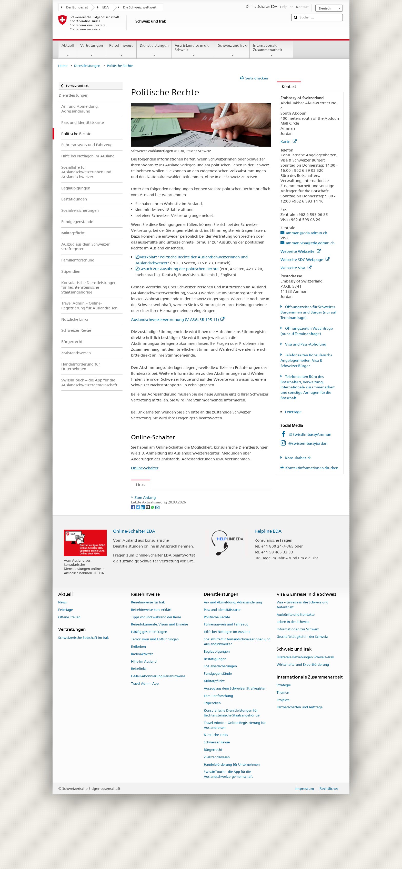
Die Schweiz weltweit (139, 7)
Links (138, 484)
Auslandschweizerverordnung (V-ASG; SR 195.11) (177, 319)
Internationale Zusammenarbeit (271, 50)
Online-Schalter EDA (134, 583)
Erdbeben (138, 698)
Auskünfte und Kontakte (296, 666)
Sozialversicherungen (220, 718)
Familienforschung (218, 748)
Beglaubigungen (217, 703)
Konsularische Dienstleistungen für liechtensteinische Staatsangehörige (231, 765)
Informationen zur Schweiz (298, 681)
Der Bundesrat (77, 7)
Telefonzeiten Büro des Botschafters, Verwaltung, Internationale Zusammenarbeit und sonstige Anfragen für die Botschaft (307, 387)
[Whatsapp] (152, 559)
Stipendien (212, 755)
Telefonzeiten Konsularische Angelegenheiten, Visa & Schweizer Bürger (306, 360)
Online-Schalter (144, 468)
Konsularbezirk (297, 458)
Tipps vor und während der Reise (156, 669)
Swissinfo (146, 514)
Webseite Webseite (300, 251)
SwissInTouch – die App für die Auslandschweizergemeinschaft (228, 826)
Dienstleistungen (154, 50)
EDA (105, 7)
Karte (288, 141)
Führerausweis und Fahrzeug (226, 676)
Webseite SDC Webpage (304, 259)
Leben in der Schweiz (293, 674)
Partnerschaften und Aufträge (300, 759)
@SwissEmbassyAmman (310, 434)
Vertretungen (91, 50)
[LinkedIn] (143, 559)
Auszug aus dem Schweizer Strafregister (235, 740)
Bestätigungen (215, 711)
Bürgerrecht (213, 801)
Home (62, 66)
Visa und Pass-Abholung (305, 344)
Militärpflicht (214, 733)
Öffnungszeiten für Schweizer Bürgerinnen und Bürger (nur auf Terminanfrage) (308, 312)
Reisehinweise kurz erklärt (151, 661)
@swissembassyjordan (307, 443)
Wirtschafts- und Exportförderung (303, 716)
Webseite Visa (295, 267)
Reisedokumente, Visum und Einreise (159, 676)
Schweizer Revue (152, 505)
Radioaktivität (142, 706)
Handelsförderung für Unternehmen (232, 816)
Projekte (283, 752)
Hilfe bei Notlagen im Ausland (227, 684)
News (62, 654)
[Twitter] (138, 559)
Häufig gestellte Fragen (149, 684)
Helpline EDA (268, 583)
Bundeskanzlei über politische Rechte (170, 523)
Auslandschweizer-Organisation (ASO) (171, 496)
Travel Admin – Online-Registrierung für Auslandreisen (235, 777)
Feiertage (293, 411)
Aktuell (68, 50)
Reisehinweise (121, 50)
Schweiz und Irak (232, 50)
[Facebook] (133, 559)
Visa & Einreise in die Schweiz (193, 50)
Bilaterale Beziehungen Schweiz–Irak (305, 709)
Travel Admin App (145, 735)
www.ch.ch (147, 532)
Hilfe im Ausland (144, 713)
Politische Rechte (217, 669)
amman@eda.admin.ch (306, 232)
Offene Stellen (69, 669)
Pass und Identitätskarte (222, 661)
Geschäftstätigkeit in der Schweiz (302, 688)
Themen (283, 744)
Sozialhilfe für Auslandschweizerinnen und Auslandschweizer (237, 693)
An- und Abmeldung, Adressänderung (233, 654)
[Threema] (148, 559)
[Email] (157, 559)
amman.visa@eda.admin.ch (310, 242)
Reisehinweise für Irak (148, 654)
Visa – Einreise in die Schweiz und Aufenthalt (302, 656)
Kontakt (286, 86)
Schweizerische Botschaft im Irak (83, 689)
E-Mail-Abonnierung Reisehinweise (158, 728)
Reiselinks (138, 721)
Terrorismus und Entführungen (155, 691)
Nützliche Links (216, 787)
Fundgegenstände (218, 725)
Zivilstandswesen (217, 809)
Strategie (284, 737)
